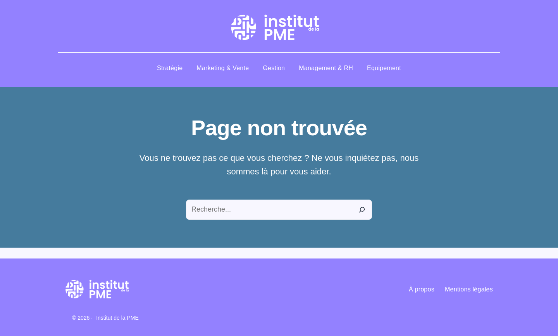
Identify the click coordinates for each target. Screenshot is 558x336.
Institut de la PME (117, 318)
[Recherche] (362, 210)
